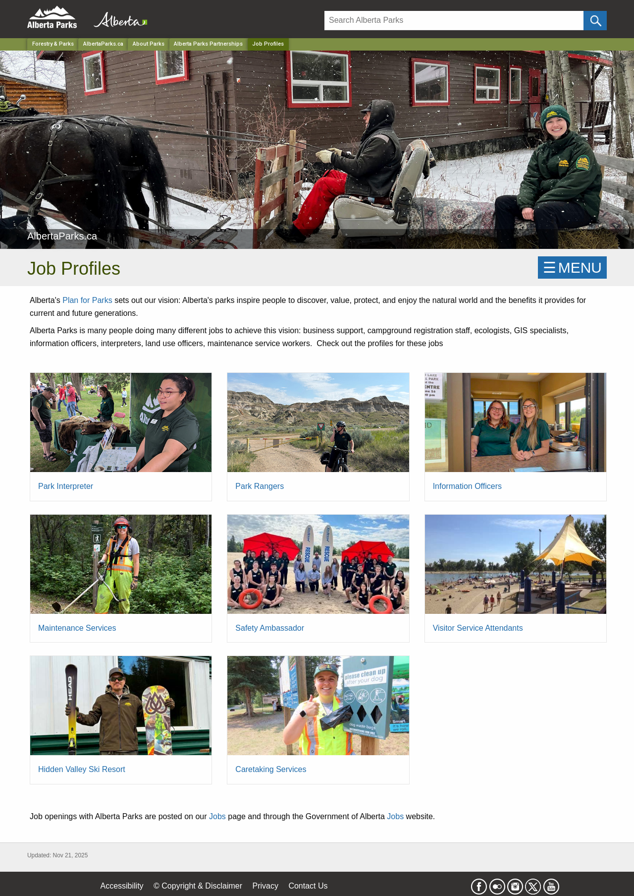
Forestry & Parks (53, 44)
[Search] (453, 20)
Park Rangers (259, 486)
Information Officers (467, 486)
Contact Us (307, 886)
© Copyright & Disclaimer (198, 886)
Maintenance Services (77, 628)
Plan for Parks (87, 300)
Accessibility (121, 886)
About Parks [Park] (148, 44)
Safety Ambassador (269, 628)
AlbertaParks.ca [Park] (103, 44)
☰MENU (572, 267)
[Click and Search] (595, 20)
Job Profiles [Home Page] (268, 44)
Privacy (265, 886)
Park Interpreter (65, 486)
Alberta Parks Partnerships (208, 44)
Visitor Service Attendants (478, 628)
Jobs (217, 816)
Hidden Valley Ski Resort (81, 769)
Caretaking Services (270, 769)
